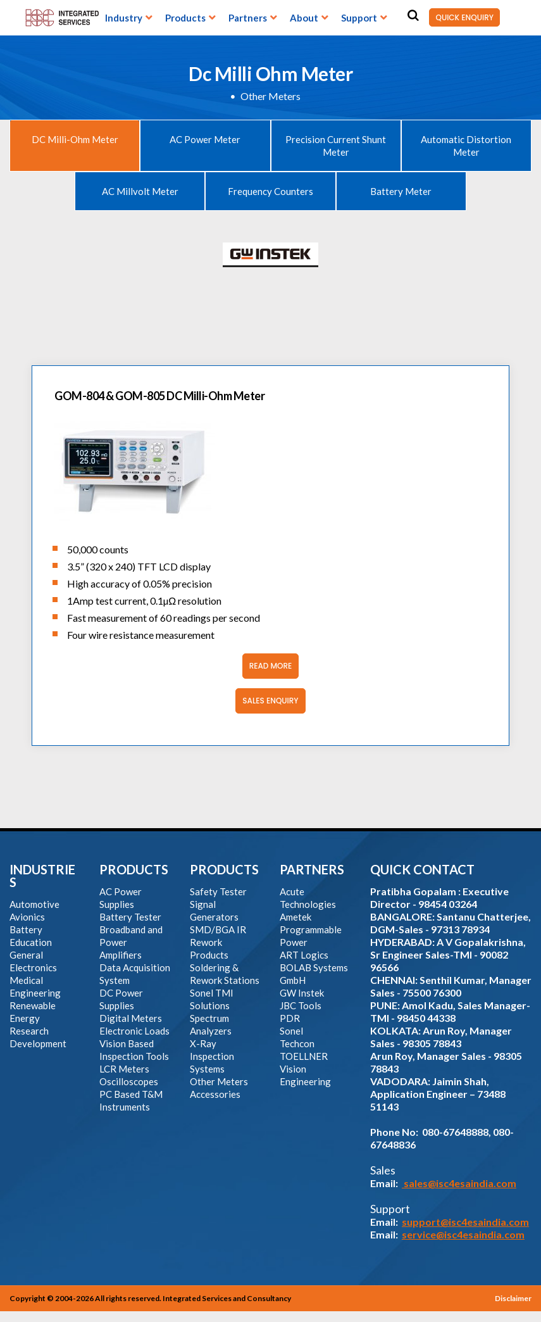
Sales (382, 1170)
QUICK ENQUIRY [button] (461, 17)
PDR (290, 1018)
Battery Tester (130, 916)
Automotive (34, 904)
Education (30, 942)
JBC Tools (300, 1005)
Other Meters (270, 96)
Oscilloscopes (128, 1081)
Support (359, 17)
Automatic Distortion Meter (466, 146)
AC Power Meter (205, 139)
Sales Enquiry (266, 701)
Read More (267, 666)
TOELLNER (304, 1056)
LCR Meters (124, 1068)
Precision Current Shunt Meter (335, 146)
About (304, 17)
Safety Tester (218, 891)
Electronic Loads (134, 1030)
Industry (123, 17)
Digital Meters (130, 1018)
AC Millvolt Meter (140, 191)
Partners (247, 17)
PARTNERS (312, 869)
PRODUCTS (133, 869)
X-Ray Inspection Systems (212, 1056)
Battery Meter (401, 191)
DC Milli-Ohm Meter (75, 139)
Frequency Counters (270, 191)
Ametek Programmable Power (311, 929)
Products (185, 17)
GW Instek (302, 992)
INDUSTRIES (42, 876)
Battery (25, 929)
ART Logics (304, 954)
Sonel (291, 1030)
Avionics (27, 916)
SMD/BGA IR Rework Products (218, 942)
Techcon (297, 1043)
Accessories (215, 1094)
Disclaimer (513, 1298)
